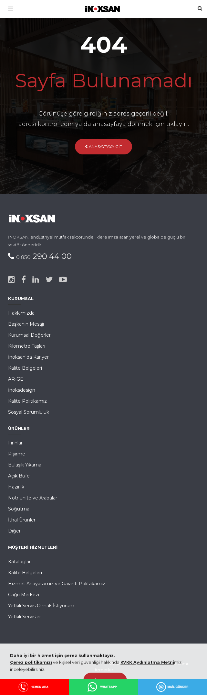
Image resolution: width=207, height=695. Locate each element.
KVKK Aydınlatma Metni (134, 663)
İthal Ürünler (22, 520)
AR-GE (15, 379)
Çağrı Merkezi (23, 595)
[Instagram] (11, 279)
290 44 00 (44, 256)
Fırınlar (15, 443)
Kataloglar (19, 562)
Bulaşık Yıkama (24, 465)
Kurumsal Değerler (29, 335)
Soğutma (18, 509)
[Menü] (10, 9)
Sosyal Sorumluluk (28, 412)
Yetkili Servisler (24, 617)
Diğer (14, 531)
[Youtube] (63, 279)
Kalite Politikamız (27, 401)
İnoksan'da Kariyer (28, 357)
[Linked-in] (35, 279)
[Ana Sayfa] (103, 8)
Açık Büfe (19, 476)
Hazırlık (16, 487)
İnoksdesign (21, 390)
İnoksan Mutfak (33, 663)
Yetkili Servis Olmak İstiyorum (41, 606)
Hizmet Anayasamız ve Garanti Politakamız (56, 584)
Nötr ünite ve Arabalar (32, 498)
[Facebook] (23, 279)
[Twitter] (49, 279)
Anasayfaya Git (103, 146)
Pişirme (16, 454)
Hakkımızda (21, 313)
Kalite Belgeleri (25, 368)
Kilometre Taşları (26, 346)
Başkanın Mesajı (26, 324)
